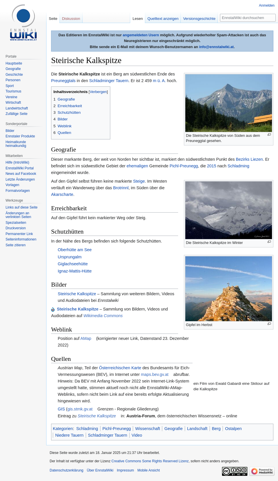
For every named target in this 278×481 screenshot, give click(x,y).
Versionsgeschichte (199, 18)
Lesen (138, 18)
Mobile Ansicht (148, 470)
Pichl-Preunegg (183, 166)
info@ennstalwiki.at (216, 47)
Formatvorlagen (17, 191)
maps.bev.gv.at (154, 374)
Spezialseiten (15, 223)
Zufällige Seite (16, 114)
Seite (53, 18)
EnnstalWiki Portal (19, 168)
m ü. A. (159, 80)
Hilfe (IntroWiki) (17, 162)
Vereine (11, 97)
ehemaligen (137, 166)
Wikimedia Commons (103, 315)
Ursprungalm (69, 257)
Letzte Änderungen (20, 179)
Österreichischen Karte (120, 368)
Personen (12, 80)
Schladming (238, 166)
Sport (9, 86)
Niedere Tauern (69, 435)
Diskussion (71, 18)
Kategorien (63, 428)
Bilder (9, 131)
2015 (211, 166)
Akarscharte (62, 194)
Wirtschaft (13, 103)
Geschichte (14, 75)
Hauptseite (13, 63)
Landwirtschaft (16, 108)
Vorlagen (12, 185)
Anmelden (267, 5)
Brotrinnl (121, 187)
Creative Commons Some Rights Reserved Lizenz (150, 461)
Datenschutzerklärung (66, 470)
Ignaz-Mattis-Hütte (75, 271)
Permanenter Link (19, 234)
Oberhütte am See (75, 249)
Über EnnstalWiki (100, 470)
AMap (85, 338)
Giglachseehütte (73, 264)
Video (137, 435)
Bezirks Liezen (249, 159)
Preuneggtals (63, 80)
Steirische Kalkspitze (77, 293)
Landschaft (197, 428)
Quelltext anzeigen (163, 18)
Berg (216, 428)
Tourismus (13, 91)
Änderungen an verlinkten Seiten (18, 215)
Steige (139, 181)
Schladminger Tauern (108, 80)
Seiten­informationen (20, 239)
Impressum (125, 470)
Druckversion (15, 228)
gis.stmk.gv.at (80, 409)
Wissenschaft (147, 428)
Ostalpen (233, 428)
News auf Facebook (20, 174)
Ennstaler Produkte (20, 136)
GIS (61, 409)
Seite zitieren (15, 245)
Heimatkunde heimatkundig (15, 144)
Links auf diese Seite (21, 207)
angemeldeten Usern (141, 35)
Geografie (174, 428)
